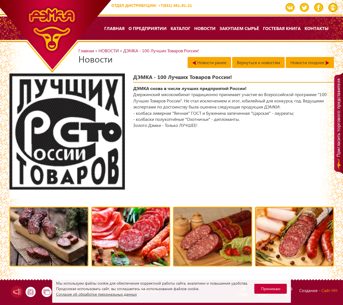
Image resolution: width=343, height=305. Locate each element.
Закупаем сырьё (239, 28)
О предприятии (147, 28)
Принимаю (270, 288)
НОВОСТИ (205, 28)
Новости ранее (209, 62)
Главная (114, 28)
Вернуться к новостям (258, 62)
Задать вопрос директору (16, 292)
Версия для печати (31, 292)
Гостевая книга (282, 28)
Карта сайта (47, 292)
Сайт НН (329, 290)
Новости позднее (309, 62)
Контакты (316, 28)
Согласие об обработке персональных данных (96, 294)
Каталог (180, 28)
